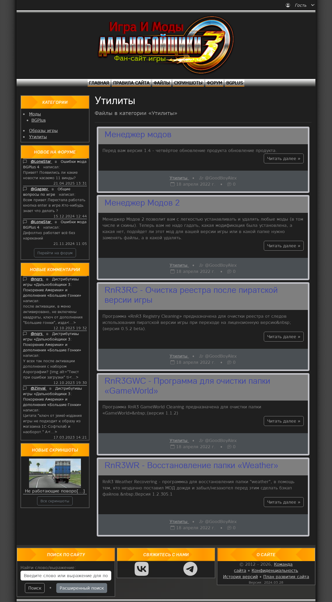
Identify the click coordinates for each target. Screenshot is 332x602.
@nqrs (37, 279)
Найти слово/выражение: (48, 567)
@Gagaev (40, 188)
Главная (99, 82)
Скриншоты (188, 82)
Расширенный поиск (82, 588)
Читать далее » (283, 158)
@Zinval (39, 388)
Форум (214, 82)
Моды (35, 114)
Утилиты (38, 136)
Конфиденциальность (275, 570)
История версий (240, 576)
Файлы (162, 82)
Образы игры (43, 130)
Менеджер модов (138, 135)
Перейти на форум (55, 252)
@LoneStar (41, 161)
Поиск (34, 588)
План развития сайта (286, 576)
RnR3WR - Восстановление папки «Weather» (191, 466)
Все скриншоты (54, 500)
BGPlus (234, 82)
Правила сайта (131, 82)
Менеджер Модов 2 (142, 203)
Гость (297, 5)
